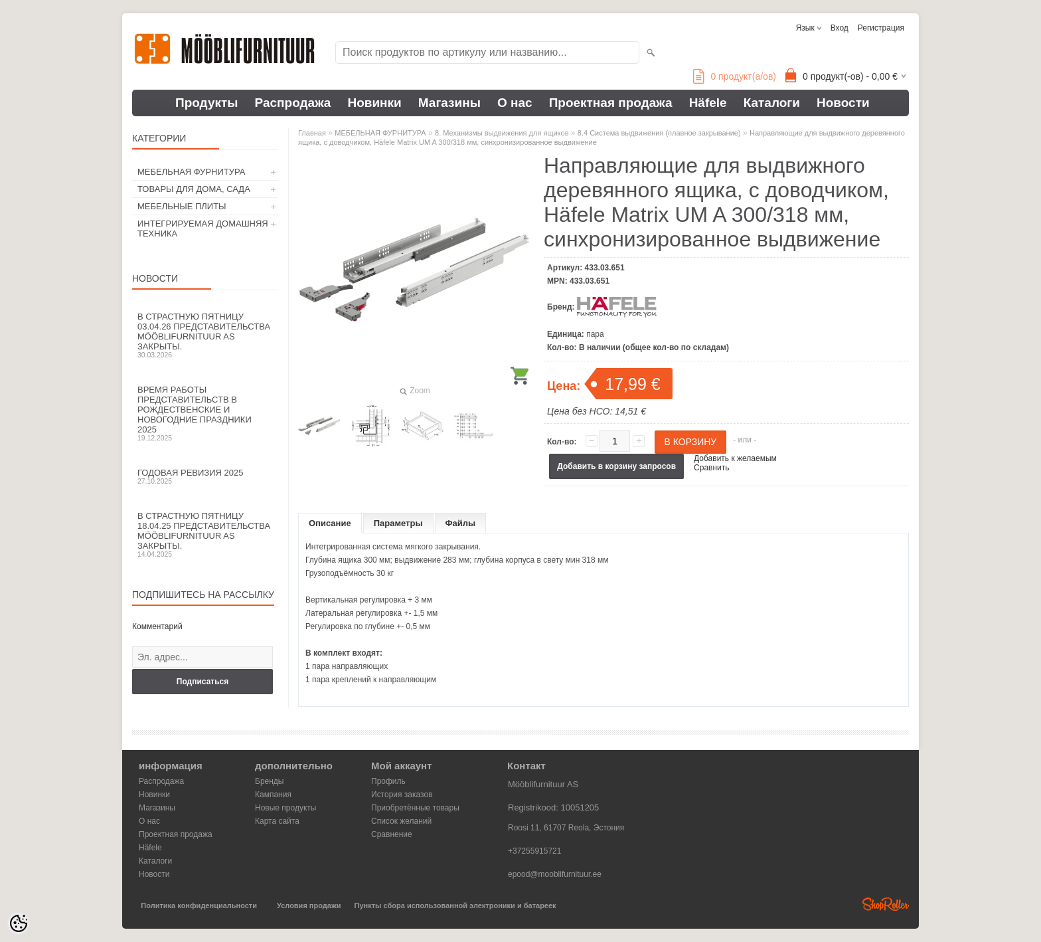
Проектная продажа (611, 103)
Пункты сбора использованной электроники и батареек (455, 905)
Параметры (398, 523)
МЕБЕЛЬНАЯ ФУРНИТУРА (191, 172)
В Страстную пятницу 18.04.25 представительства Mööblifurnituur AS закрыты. (205, 534)
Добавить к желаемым (735, 458)
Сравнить (711, 467)
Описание (330, 523)
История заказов (402, 794)
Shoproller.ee (885, 904)
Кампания (273, 794)
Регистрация (881, 28)
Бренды (269, 781)
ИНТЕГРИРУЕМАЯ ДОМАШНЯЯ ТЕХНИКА (202, 228)
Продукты (206, 103)
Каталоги (772, 103)
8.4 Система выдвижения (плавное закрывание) (659, 133)
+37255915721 (534, 851)
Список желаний (401, 821)
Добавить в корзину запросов (616, 466)
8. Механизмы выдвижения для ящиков (501, 133)
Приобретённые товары (415, 807)
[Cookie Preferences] (19, 923)
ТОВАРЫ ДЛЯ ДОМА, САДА (193, 189)
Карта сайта (277, 821)
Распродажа (293, 103)
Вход (839, 28)
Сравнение (391, 834)
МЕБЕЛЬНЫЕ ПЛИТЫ (181, 206)
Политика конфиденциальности (199, 905)
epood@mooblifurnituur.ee (554, 874)
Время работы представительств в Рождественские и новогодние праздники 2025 (205, 413)
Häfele (708, 103)
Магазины (449, 103)
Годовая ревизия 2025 (205, 476)
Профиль (388, 781)
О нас (514, 103)
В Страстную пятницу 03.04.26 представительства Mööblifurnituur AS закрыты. (205, 335)
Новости (843, 103)
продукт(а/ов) (734, 76)
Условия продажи (309, 905)
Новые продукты (285, 807)
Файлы (460, 523)
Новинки (374, 103)
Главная (312, 133)
